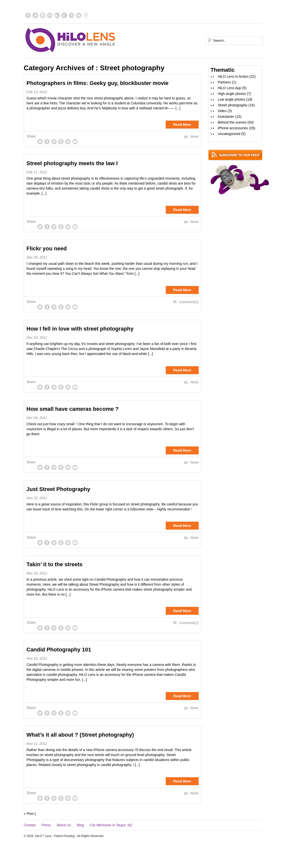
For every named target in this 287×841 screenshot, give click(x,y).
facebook (28, 15)
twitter (35, 15)
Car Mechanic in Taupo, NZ (111, 825)
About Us (64, 825)
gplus (68, 141)
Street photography (232, 105)
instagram (42, 15)
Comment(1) (189, 302)
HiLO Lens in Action (233, 76)
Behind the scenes (232, 122)
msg (75, 141)
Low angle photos (231, 99)
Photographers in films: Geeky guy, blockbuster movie (97, 83)
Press (46, 825)
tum (61, 141)
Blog (80, 825)
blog (86, 15)
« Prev (29, 814)
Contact (30, 825)
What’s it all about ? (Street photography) (80, 735)
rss (79, 15)
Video (222, 111)
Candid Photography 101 (58, 649)
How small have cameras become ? (72, 409)
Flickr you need (46, 248)
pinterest (50, 15)
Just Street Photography (58, 489)
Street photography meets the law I (72, 163)
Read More (182, 125)
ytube (71, 15)
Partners (224, 82)
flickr (57, 15)
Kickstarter (226, 117)
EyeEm (64, 15)
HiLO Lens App (229, 88)
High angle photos (232, 94)
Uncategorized (229, 134)
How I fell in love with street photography (80, 329)
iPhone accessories (233, 128)
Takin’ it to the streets (54, 564)
